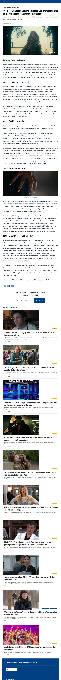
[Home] (5, 1)
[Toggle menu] (58, 1)
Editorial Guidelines (10, 679)
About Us (8, 677)
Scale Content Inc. (33, 662)
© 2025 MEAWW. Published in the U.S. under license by (17, 662)
